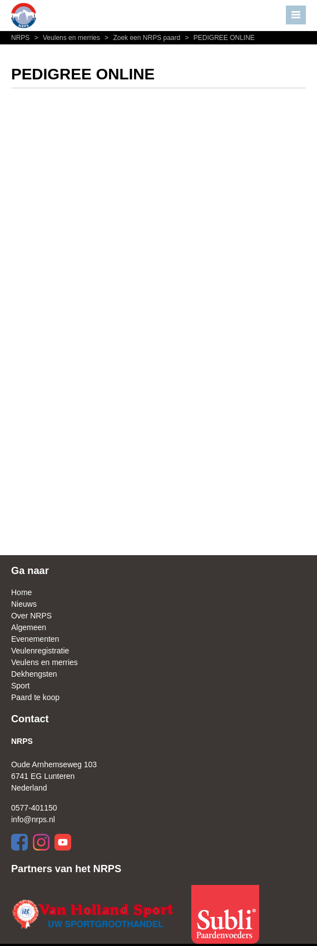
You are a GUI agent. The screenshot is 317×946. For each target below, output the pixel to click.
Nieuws (24, 604)
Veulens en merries (67, 37)
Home (21, 592)
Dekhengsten (34, 674)
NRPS (21, 38)
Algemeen (28, 627)
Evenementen (35, 639)
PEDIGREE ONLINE (218, 37)
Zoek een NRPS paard (142, 37)
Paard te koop (35, 697)
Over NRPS (31, 615)
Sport (20, 685)
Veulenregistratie (40, 650)
